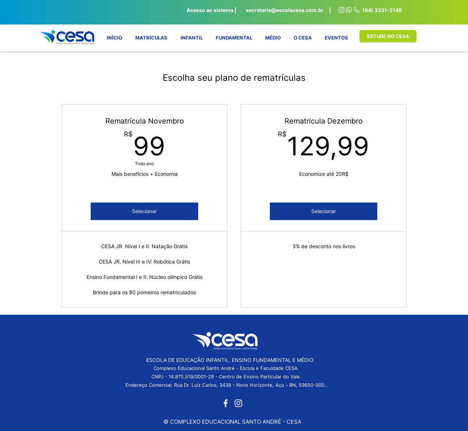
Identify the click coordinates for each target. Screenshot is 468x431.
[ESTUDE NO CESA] (387, 36)
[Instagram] (238, 403)
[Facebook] (225, 403)
